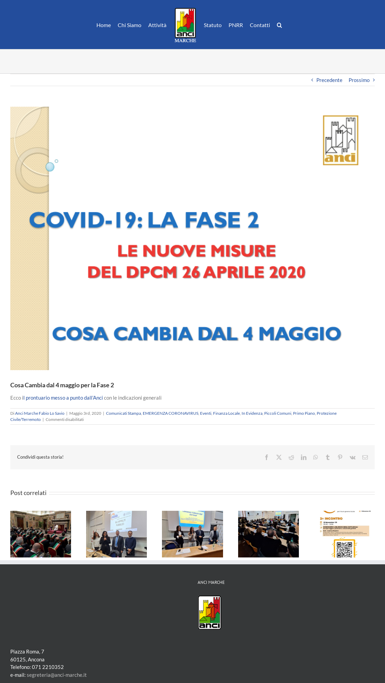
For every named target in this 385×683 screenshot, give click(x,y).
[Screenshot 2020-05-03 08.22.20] (192, 238)
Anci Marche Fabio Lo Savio (40, 413)
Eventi (205, 413)
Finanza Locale (226, 413)
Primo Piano (304, 413)
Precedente (329, 80)
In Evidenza (252, 413)
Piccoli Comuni (277, 413)
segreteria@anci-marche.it (57, 675)
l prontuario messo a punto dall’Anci (63, 398)
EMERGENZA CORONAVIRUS (170, 413)
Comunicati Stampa (123, 413)
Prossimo (359, 80)
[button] (279, 24)
